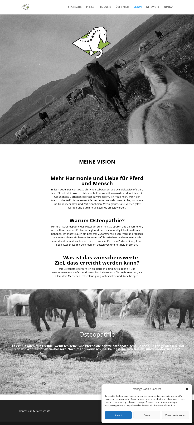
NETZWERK (152, 7)
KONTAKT (169, 7)
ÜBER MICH (122, 7)
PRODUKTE (105, 7)
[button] (187, 389)
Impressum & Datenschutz (34, 411)
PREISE (90, 7)
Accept (118, 415)
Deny (147, 415)
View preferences (175, 415)
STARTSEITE (75, 7)
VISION (138, 7)
